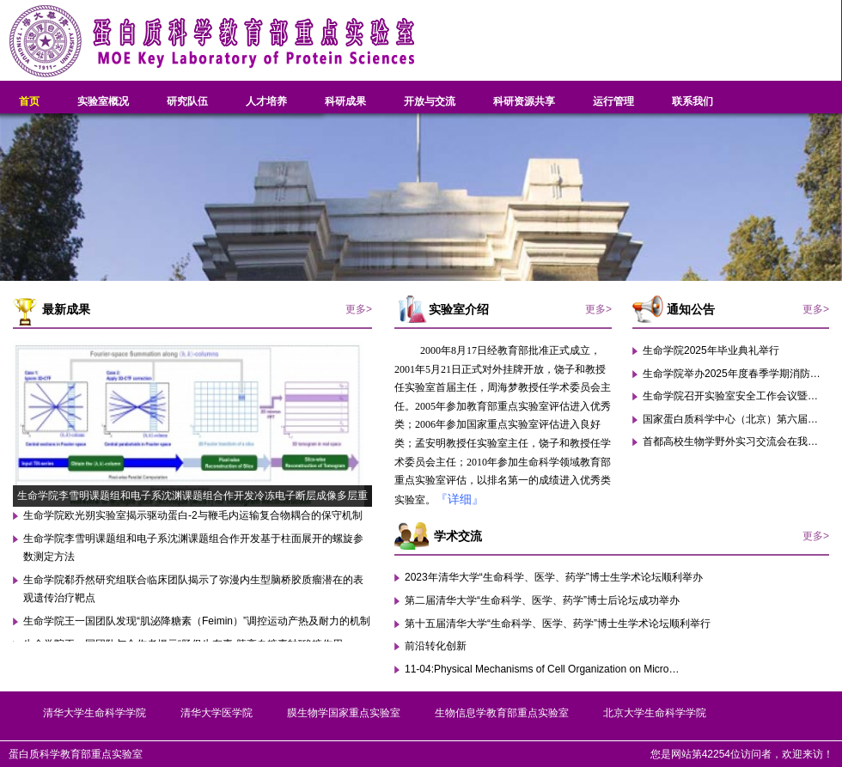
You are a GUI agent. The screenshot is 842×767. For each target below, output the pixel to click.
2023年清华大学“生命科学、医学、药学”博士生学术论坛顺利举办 (554, 577)
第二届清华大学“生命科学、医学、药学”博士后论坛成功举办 (542, 600)
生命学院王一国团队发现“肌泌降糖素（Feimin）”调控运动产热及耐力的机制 (196, 621)
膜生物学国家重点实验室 (343, 713)
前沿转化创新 (436, 646)
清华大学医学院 (216, 713)
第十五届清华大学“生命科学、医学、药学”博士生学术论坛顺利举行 (558, 624)
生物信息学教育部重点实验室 (502, 713)
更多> (358, 309)
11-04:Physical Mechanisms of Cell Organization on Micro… (542, 669)
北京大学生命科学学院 (654, 713)
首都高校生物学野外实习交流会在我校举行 (741, 441)
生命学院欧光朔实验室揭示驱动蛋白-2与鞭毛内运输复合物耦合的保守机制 (193, 515)
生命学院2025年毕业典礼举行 (711, 350)
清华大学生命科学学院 (94, 713)
